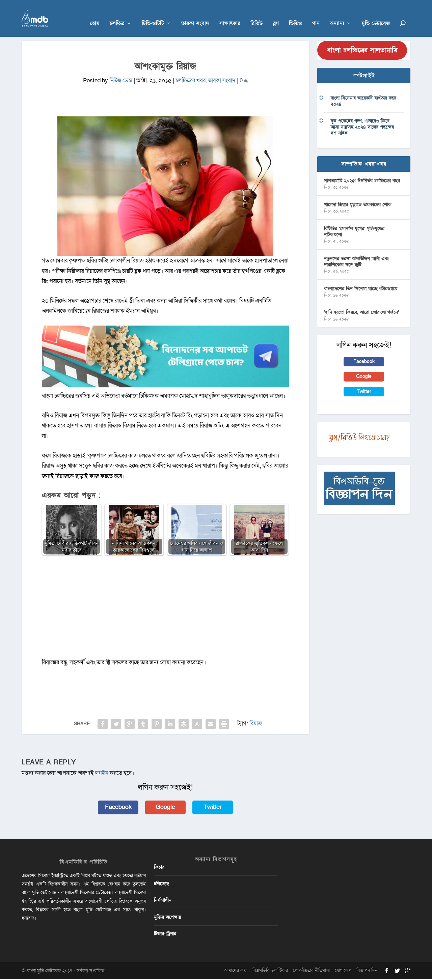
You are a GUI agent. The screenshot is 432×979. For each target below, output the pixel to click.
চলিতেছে (161, 883)
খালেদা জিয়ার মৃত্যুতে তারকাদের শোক (358, 204)
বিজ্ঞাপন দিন (366, 970)
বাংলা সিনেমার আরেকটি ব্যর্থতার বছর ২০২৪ (363, 101)
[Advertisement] (165, 610)
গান (316, 14)
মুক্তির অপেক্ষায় (167, 917)
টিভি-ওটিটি (153, 14)
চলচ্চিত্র (117, 14)
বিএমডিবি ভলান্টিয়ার (270, 970)
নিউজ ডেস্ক (120, 80)
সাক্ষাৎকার (229, 14)
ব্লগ (276, 14)
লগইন (101, 773)
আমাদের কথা (235, 970)
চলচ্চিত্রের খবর (191, 80)
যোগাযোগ (343, 970)
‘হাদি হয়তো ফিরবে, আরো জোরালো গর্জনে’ (361, 312)
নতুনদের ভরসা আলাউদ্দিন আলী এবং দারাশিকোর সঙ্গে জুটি (356, 261)
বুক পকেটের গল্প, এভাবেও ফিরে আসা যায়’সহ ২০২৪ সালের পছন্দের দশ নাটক (362, 126)
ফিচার (159, 867)
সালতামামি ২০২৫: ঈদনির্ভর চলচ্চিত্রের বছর (362, 180)
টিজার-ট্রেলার (165, 933)
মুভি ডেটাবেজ (375, 14)
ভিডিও (295, 14)
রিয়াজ (255, 723)
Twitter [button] (213, 807)
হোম (95, 14)
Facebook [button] (118, 807)
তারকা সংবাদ (195, 14)
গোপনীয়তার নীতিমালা (311, 970)
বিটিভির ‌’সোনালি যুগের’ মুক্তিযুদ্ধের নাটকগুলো (354, 231)
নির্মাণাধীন (162, 900)
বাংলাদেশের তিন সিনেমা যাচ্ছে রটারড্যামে (360, 288)
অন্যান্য (337, 14)
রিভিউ (256, 14)
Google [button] (165, 807)
